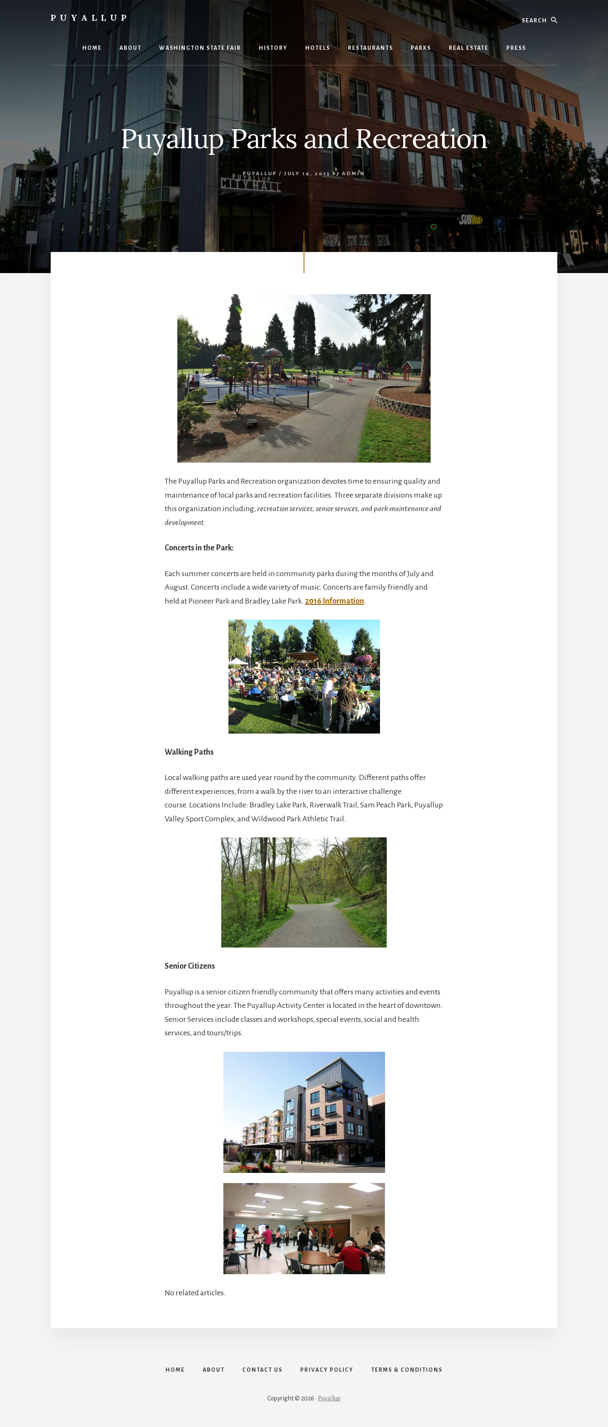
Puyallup (90, 17)
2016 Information (334, 601)
